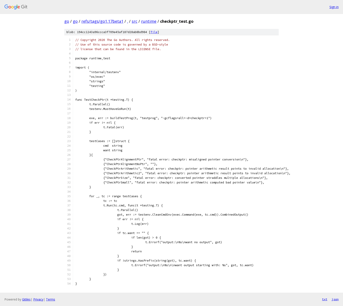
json (335, 299)
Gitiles (26, 299)
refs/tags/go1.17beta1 (102, 21)
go (66, 21)
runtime (148, 21)
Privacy (38, 299)
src (134, 21)
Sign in (334, 7)
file (154, 32)
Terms (50, 299)
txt (324, 299)
